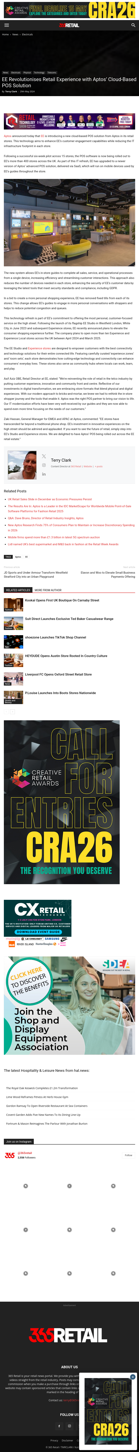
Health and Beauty (10, 701)
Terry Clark (11, 91)
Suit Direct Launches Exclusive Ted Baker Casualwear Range (69, 619)
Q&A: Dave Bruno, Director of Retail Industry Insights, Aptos (46, 518)
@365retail (25, 1153)
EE (42, 136)
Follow (128, 1155)
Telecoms (52, 72)
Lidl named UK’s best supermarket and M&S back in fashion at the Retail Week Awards (63, 544)
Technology (39, 72)
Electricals (27, 34)
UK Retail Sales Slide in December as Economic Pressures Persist (50, 499)
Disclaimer (67, 1440)
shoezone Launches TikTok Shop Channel (55, 637)
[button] (6, 25)
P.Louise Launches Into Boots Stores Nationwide (60, 693)
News (15, 34)
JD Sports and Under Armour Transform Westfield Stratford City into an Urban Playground (36, 574)
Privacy (54, 1440)
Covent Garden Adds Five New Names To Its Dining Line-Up (43, 1115)
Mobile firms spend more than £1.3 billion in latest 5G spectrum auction (54, 537)
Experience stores (39, 348)
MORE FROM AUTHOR (48, 590)
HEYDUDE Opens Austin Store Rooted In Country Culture (66, 656)
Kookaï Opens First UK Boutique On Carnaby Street (62, 600)
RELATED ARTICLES (18, 590)
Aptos (7, 136)
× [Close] (133, 1377)
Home (5, 34)
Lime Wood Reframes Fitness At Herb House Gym (37, 1097)
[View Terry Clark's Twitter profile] (44, 456)
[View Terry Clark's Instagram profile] (44, 465)
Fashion (8, 609)
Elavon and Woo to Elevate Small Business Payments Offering (108, 574)
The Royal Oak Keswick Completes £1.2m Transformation (42, 1088)
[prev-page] (6, 711)
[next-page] (12, 711)
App (7, 646)
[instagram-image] (26, 1186)
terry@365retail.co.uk (76, 1400)
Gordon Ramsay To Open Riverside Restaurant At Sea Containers (46, 1106)
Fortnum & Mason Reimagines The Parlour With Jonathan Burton (46, 1123)
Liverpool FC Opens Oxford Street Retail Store (58, 674)
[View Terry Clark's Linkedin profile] (44, 474)
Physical (27, 72)
